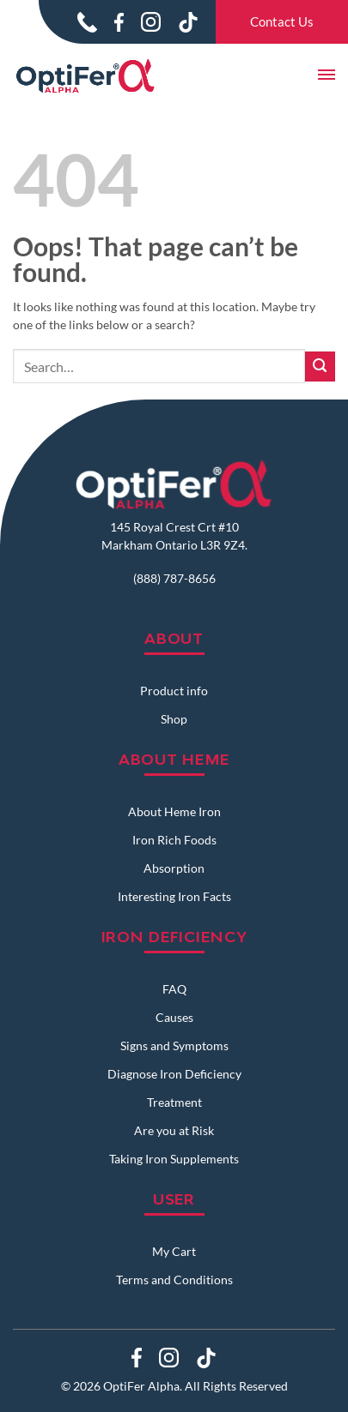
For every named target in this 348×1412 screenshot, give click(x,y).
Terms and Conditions (174, 1279)
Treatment (174, 1102)
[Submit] (320, 366)
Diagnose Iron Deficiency (174, 1074)
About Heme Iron (174, 811)
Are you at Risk (174, 1130)
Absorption (174, 868)
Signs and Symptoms (174, 1045)
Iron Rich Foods (174, 839)
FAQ (174, 989)
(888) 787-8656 (174, 578)
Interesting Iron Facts (174, 896)
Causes (174, 1017)
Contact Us (282, 21)
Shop (174, 719)
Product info (174, 690)
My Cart (174, 1251)
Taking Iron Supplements (174, 1158)
